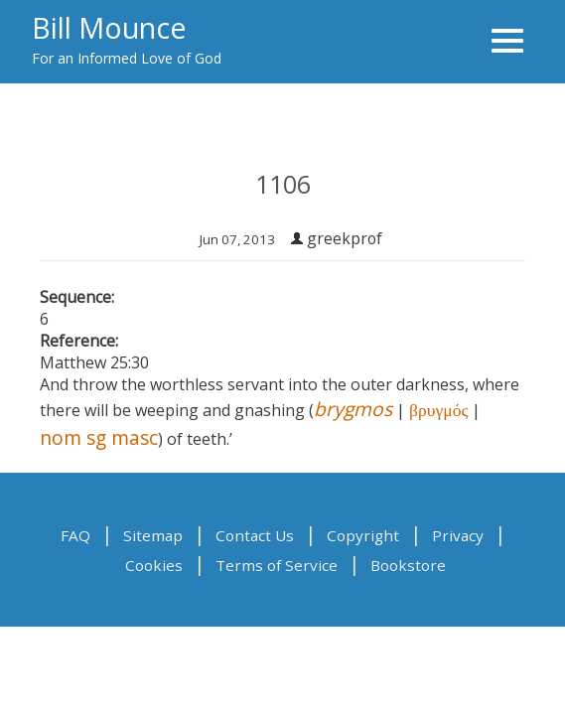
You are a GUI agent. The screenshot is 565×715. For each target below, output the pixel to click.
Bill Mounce (109, 27)
